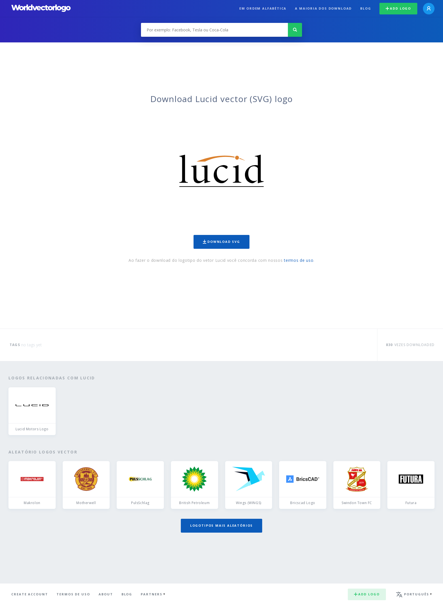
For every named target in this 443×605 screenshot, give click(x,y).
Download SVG (221, 241)
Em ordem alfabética (263, 8)
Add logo (398, 8)
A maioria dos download (323, 8)
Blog (365, 8)
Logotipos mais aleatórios (221, 525)
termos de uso (298, 260)
